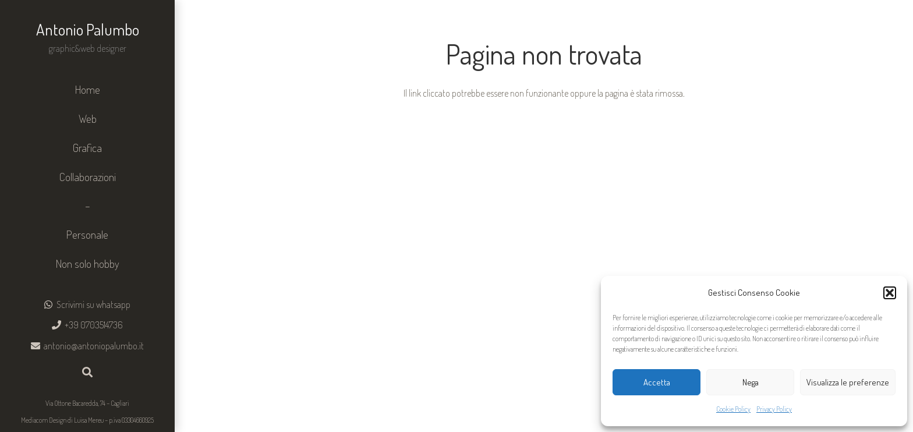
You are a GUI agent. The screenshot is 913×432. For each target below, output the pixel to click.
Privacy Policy (774, 409)
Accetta (656, 382)
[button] (890, 293)
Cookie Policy (733, 409)
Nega (750, 382)
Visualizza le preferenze (847, 382)
